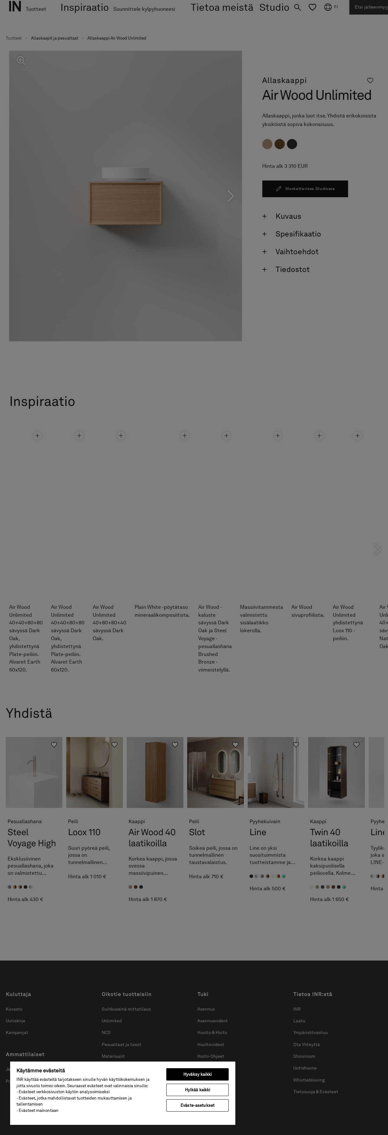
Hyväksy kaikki (197, 1074)
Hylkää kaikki (197, 1090)
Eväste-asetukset (197, 1105)
